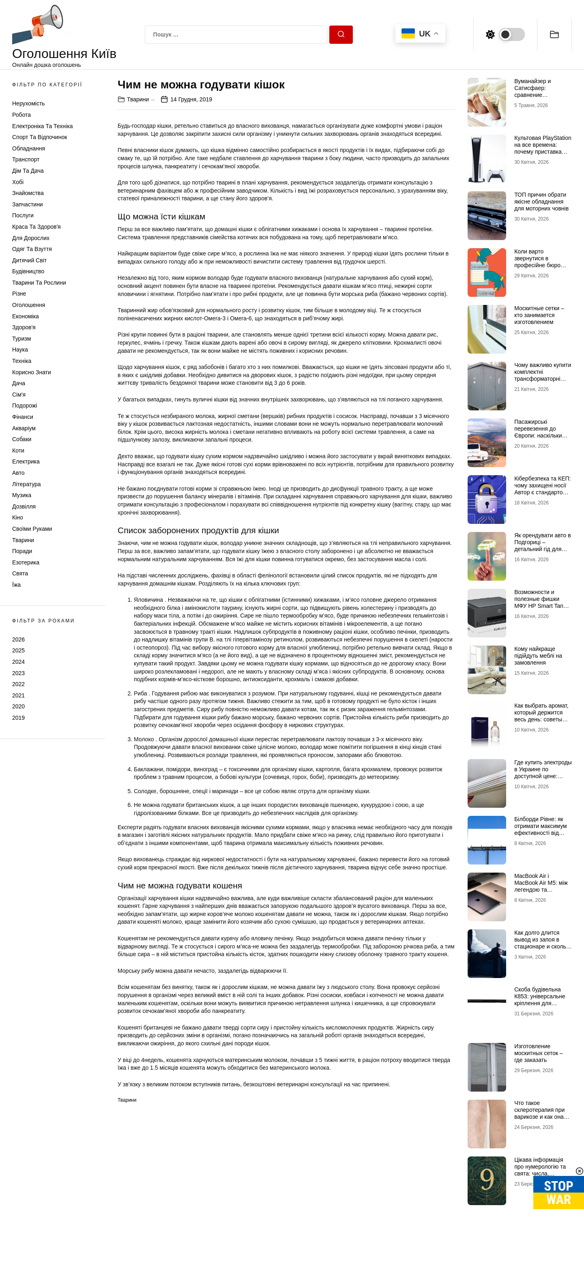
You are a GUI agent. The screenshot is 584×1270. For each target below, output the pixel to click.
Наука (20, 349)
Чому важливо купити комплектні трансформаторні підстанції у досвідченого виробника (542, 382)
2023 (18, 673)
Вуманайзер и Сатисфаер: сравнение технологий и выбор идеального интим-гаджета (540, 98)
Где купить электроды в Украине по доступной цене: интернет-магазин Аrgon (543, 776)
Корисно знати (31, 372)
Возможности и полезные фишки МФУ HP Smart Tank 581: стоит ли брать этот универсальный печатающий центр (541, 609)
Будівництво (28, 271)
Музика (21, 495)
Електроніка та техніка (42, 126)
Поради (22, 551)
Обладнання (28, 148)
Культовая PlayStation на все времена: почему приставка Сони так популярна (542, 148)
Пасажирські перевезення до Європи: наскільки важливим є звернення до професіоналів (538, 438)
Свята (20, 573)
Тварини (23, 540)
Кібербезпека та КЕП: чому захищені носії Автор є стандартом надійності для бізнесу (542, 492)
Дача (18, 383)
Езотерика (25, 562)
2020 (18, 706)
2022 (18, 684)
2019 (18, 717)
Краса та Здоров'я (36, 226)
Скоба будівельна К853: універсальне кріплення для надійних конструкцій (541, 999)
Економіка (25, 316)
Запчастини (27, 204)
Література (26, 484)
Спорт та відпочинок (39, 137)
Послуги (23, 215)
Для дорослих (30, 238)
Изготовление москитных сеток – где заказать (538, 1053)
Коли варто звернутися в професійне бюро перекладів (537, 261)
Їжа (16, 584)
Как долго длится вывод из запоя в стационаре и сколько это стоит (543, 942)
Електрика (26, 461)
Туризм (21, 338)
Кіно (17, 517)
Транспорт (25, 159)
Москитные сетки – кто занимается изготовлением (539, 315)
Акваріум (24, 428)
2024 (18, 662)
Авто (18, 473)
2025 (18, 650)
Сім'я (19, 394)
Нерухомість (28, 103)
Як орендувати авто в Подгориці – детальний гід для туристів (542, 545)
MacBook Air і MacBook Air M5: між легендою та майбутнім (541, 886)
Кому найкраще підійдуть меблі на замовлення (538, 656)
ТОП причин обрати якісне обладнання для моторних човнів (541, 201)
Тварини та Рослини (39, 282)
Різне (19, 293)
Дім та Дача (28, 170)
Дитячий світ (29, 260)
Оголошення (28, 305)
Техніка (21, 361)
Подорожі (24, 405)
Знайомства (28, 193)
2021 (18, 695)
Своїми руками (32, 529)
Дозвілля (24, 506)
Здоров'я (24, 327)
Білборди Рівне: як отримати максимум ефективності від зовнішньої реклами (540, 829)
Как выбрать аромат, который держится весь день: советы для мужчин (541, 715)
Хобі (18, 182)
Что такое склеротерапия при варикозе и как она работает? (539, 1113)
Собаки (21, 439)
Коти (18, 450)
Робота (21, 115)
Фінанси (22, 417)
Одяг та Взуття (32, 249)
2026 (18, 639)
